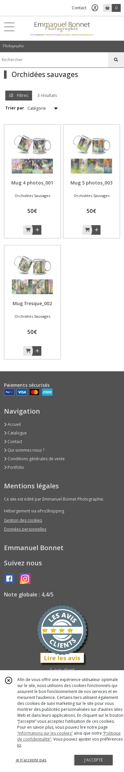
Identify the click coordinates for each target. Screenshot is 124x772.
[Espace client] (95, 8)
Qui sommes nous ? (24, 450)
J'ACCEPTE (93, 760)
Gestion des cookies (23, 520)
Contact (79, 8)
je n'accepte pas (31, 760)
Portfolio (14, 467)
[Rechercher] (116, 59)
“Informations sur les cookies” (45, 733)
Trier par (14, 108)
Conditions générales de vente (34, 459)
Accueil (12, 424)
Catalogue (15, 433)
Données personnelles (25, 529)
